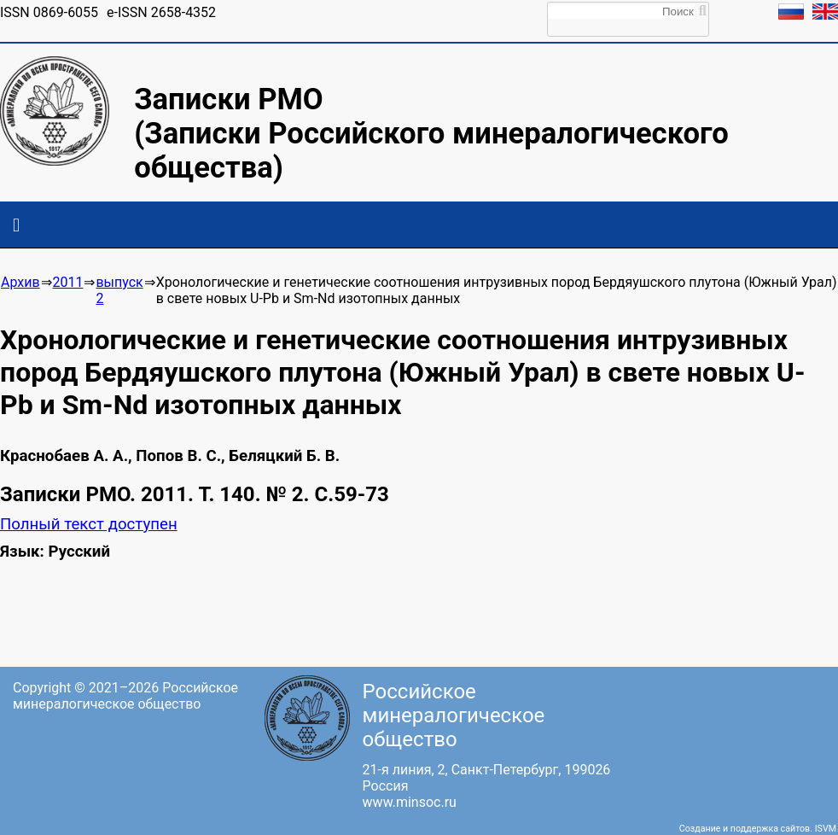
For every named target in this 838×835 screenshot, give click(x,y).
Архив (20, 282)
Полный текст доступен (88, 524)
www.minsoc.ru (410, 802)
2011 (68, 282)
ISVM (825, 828)
